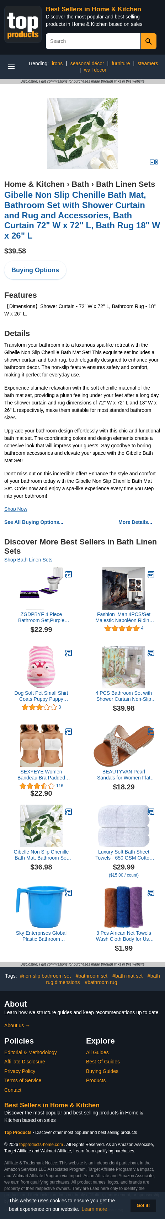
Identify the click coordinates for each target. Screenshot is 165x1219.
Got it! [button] (143, 1205)
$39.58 (15, 251)
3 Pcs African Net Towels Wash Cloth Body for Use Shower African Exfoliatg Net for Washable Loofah (124, 936)
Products (96, 1080)
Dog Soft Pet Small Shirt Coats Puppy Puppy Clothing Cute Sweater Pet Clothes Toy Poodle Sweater (41, 696)
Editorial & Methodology (30, 1052)
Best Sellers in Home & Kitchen (93, 9)
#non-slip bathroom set (45, 976)
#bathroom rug (101, 982)
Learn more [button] (94, 1209)
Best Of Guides (103, 1061)
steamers (148, 63)
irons (57, 63)
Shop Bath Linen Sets (28, 560)
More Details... (135, 522)
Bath (80, 184)
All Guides (97, 1052)
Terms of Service (22, 1080)
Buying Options (35, 270)
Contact (12, 1090)
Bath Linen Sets (125, 184)
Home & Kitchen (34, 184)
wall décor (95, 70)
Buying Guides (102, 1071)
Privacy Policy (19, 1071)
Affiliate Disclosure (24, 1061)
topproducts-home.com (41, 1144)
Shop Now (15, 509)
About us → (17, 1025)
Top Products (18, 1132)
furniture (121, 63)
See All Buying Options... (33, 522)
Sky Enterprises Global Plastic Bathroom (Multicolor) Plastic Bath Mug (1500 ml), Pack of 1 (41, 936)
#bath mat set (127, 976)
